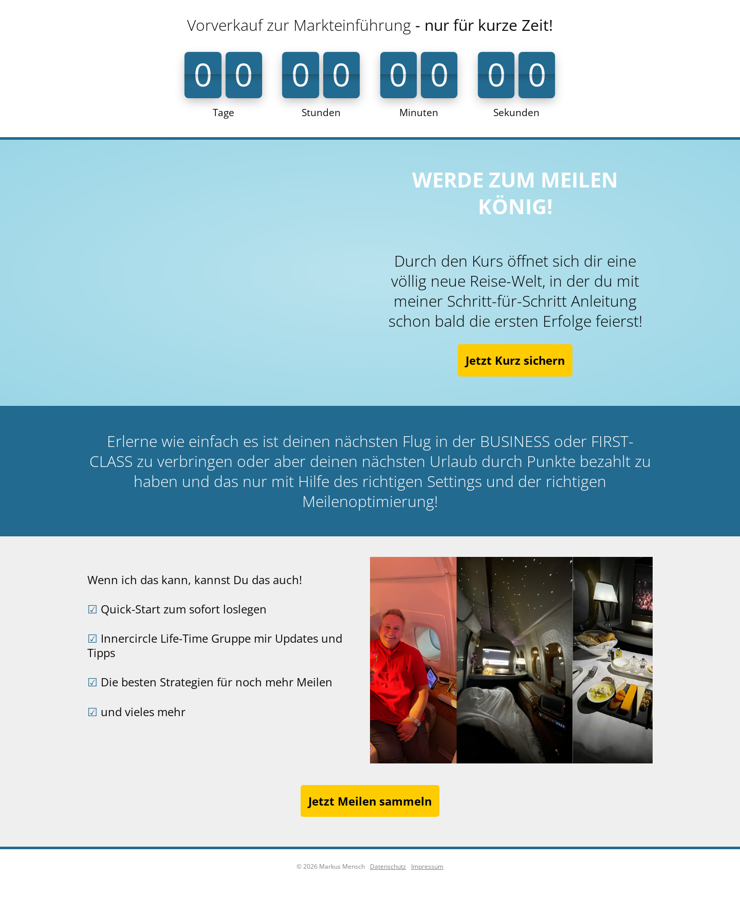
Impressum (427, 866)
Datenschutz (388, 866)
